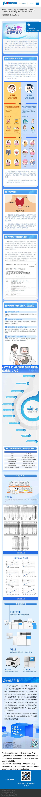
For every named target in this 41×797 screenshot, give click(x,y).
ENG (31, 3)
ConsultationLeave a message (33, 27)
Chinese (23, 3)
